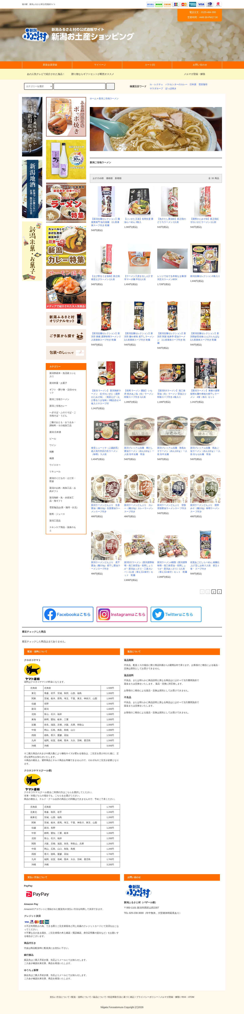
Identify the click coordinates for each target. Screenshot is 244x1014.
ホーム (93, 98)
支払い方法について (60, 997)
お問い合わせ (197, 65)
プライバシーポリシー (147, 997)
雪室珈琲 (203, 84)
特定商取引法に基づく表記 (121, 997)
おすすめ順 (98, 178)
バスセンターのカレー (176, 84)
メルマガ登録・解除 (194, 74)
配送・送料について (81, 997)
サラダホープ (156, 88)
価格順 (109, 178)
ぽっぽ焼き (170, 88)
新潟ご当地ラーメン (109, 98)
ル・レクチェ (156, 84)
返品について (99, 997)
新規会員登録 (47, 65)
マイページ (97, 65)
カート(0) (147, 65)
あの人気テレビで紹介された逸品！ (44, 74)
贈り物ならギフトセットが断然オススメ (90, 74)
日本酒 (193, 84)
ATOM (191, 997)
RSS (184, 997)
